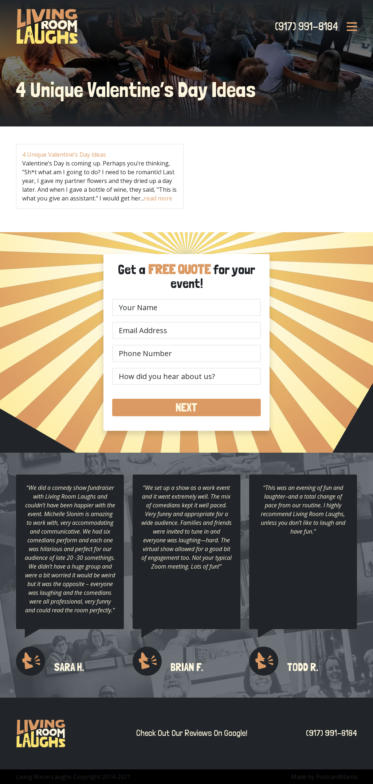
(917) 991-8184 (304, 26)
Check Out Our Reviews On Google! (190, 733)
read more (158, 198)
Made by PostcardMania (324, 777)
